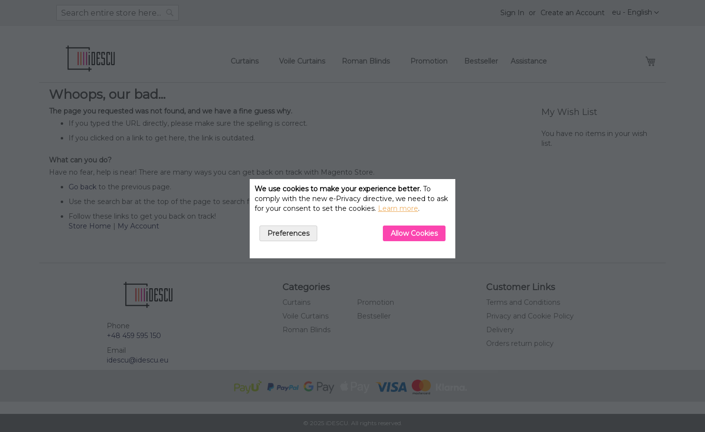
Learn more (398, 208)
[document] (352, 218)
